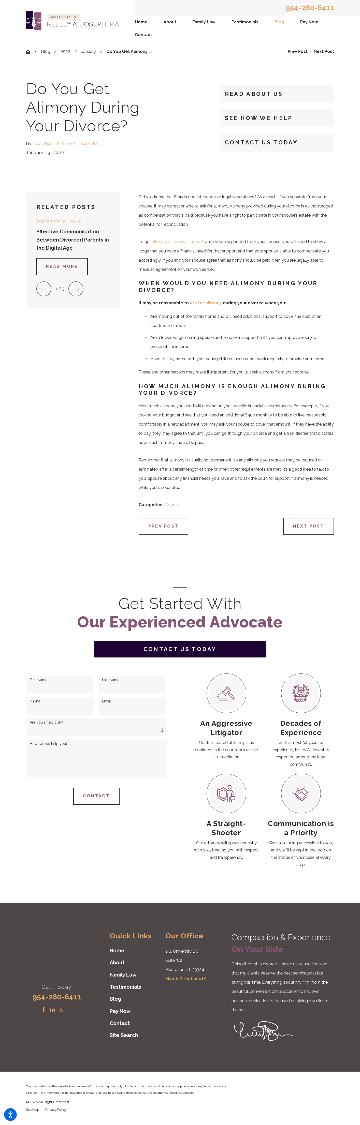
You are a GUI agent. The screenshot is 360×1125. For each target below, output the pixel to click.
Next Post (308, 526)
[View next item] (75, 288)
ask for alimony (206, 303)
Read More (62, 266)
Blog (279, 22)
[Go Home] (30, 52)
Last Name (110, 680)
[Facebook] (43, 1009)
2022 (65, 51)
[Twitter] (61, 1009)
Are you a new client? (47, 722)
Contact (143, 34)
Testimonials (245, 22)
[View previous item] (43, 288)
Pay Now (309, 22)
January (88, 51)
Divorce (171, 504)
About (170, 22)
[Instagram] (69, 1009)
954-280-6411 (310, 7)
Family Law (203, 22)
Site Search (124, 1035)
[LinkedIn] (52, 1009)
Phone (35, 701)
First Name (38, 680)
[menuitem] (142, 22)
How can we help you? (49, 744)
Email (106, 701)
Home (141, 22)
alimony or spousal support (177, 241)
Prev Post (163, 526)
